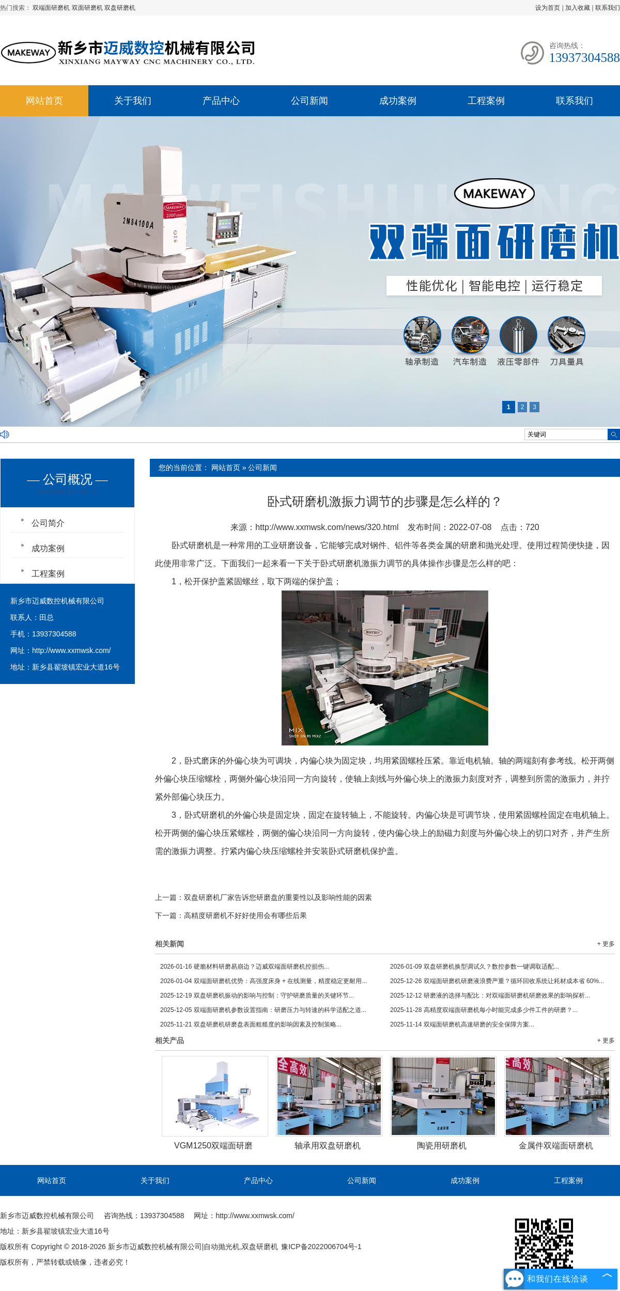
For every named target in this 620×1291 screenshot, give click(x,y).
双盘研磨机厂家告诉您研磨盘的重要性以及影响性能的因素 (278, 897)
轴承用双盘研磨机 (328, 1145)
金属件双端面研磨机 (556, 1145)
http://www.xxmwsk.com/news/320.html (326, 527)
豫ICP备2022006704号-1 (321, 1246)
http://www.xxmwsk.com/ (71, 650)
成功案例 (397, 101)
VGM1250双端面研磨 (213, 1145)
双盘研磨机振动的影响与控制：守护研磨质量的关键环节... (257, 995)
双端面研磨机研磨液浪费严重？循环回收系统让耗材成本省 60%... (497, 981)
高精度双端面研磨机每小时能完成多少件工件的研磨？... (484, 1010)
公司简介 (48, 523)
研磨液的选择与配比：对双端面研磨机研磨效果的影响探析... (490, 995)
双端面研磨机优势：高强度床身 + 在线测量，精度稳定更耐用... (263, 981)
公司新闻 (309, 101)
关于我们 (132, 101)
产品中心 (221, 101)
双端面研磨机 (52, 7)
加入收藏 (577, 7)
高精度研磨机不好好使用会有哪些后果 (245, 915)
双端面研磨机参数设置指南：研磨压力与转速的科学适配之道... (263, 1010)
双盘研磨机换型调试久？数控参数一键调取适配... (474, 966)
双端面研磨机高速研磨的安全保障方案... (462, 1024)
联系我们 (607, 7)
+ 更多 (606, 943)
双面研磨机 (88, 7)
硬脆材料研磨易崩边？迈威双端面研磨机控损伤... (244, 966)
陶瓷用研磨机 (442, 1145)
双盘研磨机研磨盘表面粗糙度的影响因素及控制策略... (251, 1024)
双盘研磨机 (119, 7)
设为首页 (547, 7)
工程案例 (486, 101)
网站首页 (44, 101)
